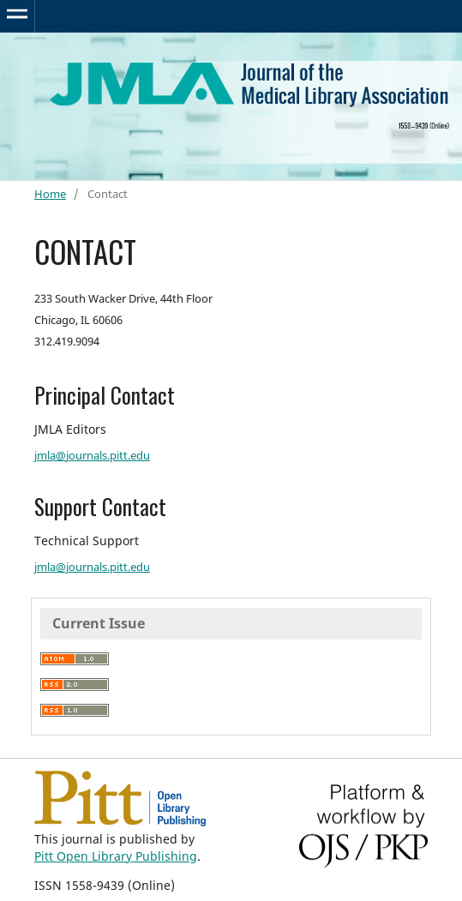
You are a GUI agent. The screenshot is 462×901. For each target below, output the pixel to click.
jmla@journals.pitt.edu (92, 455)
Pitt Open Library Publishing (115, 856)
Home (50, 193)
